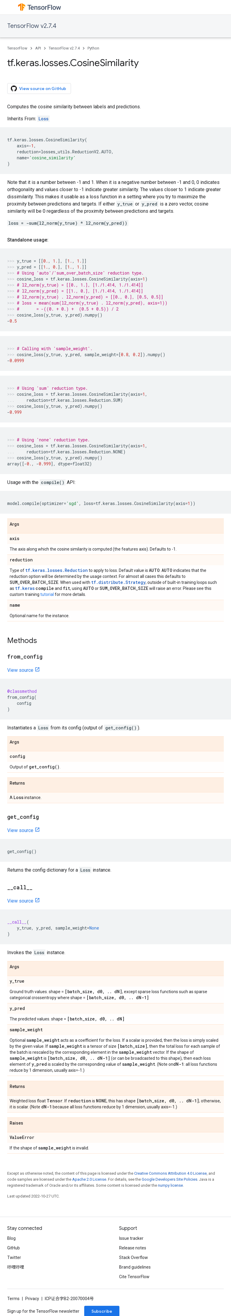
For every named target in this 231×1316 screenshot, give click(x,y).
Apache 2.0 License (89, 1179)
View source (20, 670)
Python (93, 48)
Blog (11, 1238)
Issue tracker (131, 1238)
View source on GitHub (38, 89)
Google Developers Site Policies (169, 1179)
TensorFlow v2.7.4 (31, 26)
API (38, 48)
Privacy (32, 1298)
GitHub (13, 1247)
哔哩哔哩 (15, 1267)
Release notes (132, 1247)
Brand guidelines (135, 1267)
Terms (13, 1298)
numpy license (170, 1185)
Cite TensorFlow (134, 1276)
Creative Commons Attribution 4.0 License (170, 1173)
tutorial (47, 594)
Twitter (14, 1257)
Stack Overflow (133, 1257)
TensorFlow (17, 48)
